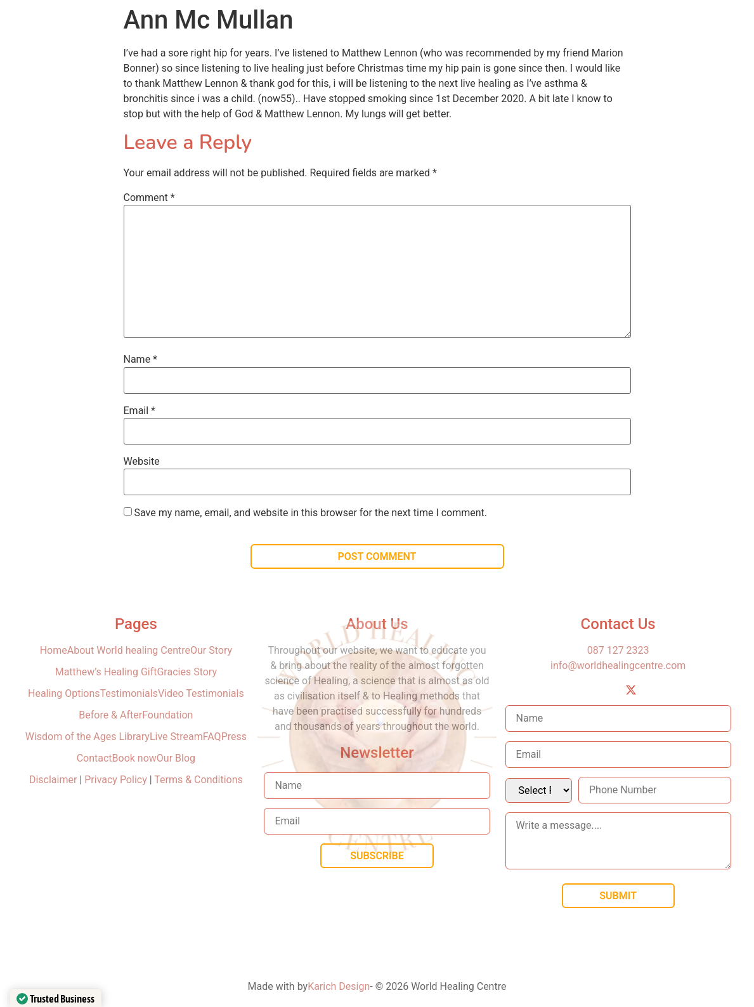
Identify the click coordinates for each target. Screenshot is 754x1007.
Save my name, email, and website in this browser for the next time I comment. (310, 513)
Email (139, 411)
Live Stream (176, 737)
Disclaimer (54, 780)
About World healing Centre (128, 650)
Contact (94, 758)
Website (142, 462)
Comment (149, 198)
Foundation (167, 715)
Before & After (110, 715)
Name (141, 359)
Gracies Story (187, 672)
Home (53, 650)
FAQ (212, 737)
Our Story (211, 650)
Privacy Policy (115, 780)
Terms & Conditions (198, 780)
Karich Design (339, 986)
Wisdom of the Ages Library (87, 737)
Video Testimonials (201, 693)
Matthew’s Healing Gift (106, 672)
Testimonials (129, 693)
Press (234, 737)
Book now (134, 758)
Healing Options (64, 693)
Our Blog (176, 758)
